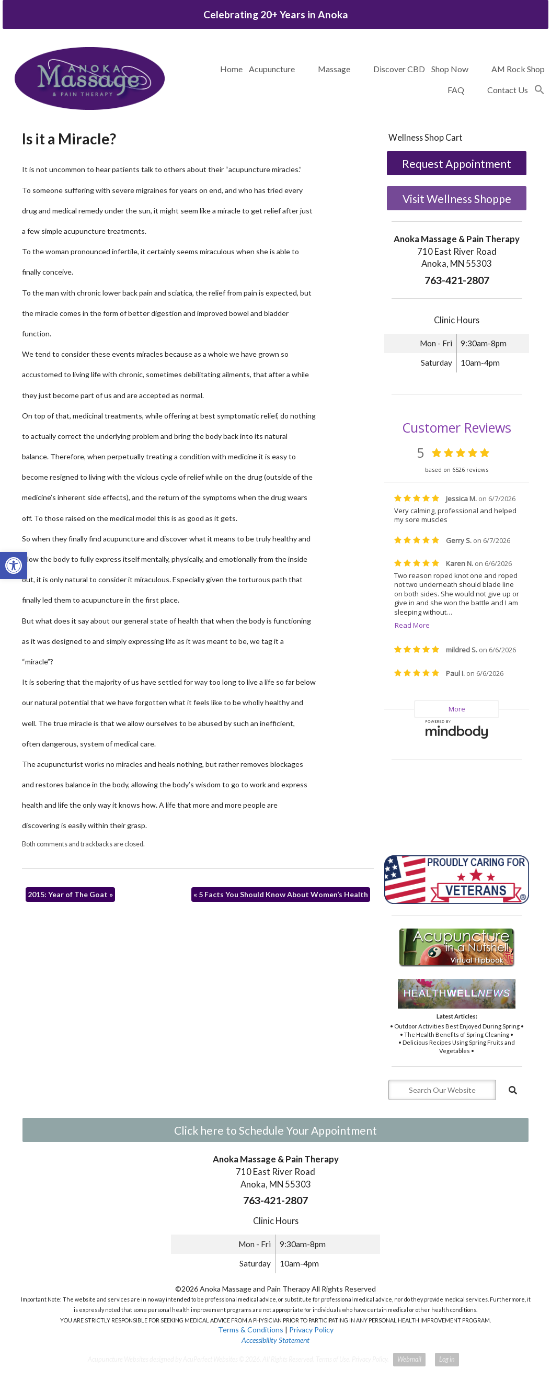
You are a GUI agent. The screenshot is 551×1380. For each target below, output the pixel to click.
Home (231, 69)
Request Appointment (456, 163)
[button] (539, 90)
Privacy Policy (311, 1329)
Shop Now (449, 69)
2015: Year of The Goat (70, 894)
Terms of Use (332, 1359)
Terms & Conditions (250, 1329)
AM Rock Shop (518, 69)
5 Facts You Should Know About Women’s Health (280, 894)
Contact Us (507, 90)
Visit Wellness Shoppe (457, 198)
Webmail (409, 1359)
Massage (334, 69)
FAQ (455, 90)
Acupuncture (272, 69)
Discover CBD (399, 69)
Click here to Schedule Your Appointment (275, 1130)
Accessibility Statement (275, 1340)
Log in (447, 1359)
